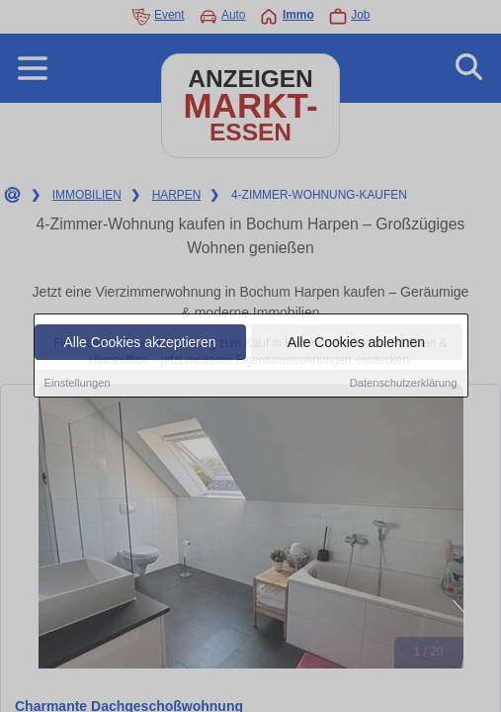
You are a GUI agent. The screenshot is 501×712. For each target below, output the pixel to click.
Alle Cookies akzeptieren (139, 343)
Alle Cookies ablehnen (356, 343)
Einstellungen (77, 384)
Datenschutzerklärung (404, 384)
